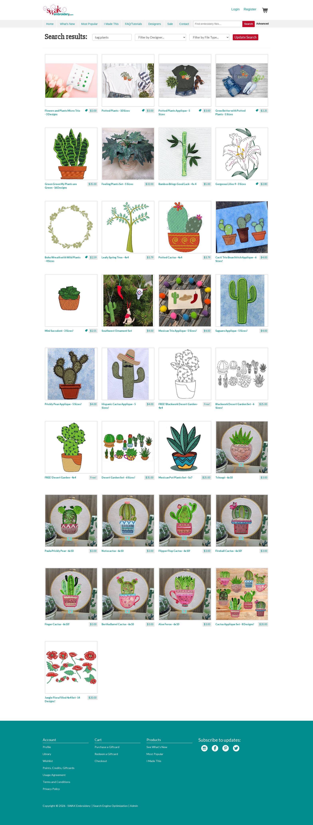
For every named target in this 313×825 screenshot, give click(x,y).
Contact (184, 24)
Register (250, 9)
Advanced (262, 23)
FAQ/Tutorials (133, 24)
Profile (47, 747)
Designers (154, 24)
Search (248, 23)
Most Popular (89, 24)
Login (235, 9)
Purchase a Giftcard (107, 747)
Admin (134, 805)
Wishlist (48, 761)
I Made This (111, 24)
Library (47, 754)
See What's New (157, 747)
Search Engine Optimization (110, 805)
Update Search (246, 37)
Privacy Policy (51, 789)
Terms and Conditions (56, 782)
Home (49, 24)
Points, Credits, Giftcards (58, 768)
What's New (67, 24)
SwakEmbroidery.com (73, 12)
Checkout (101, 761)
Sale (170, 24)
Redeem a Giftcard (106, 754)
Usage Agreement (54, 775)
